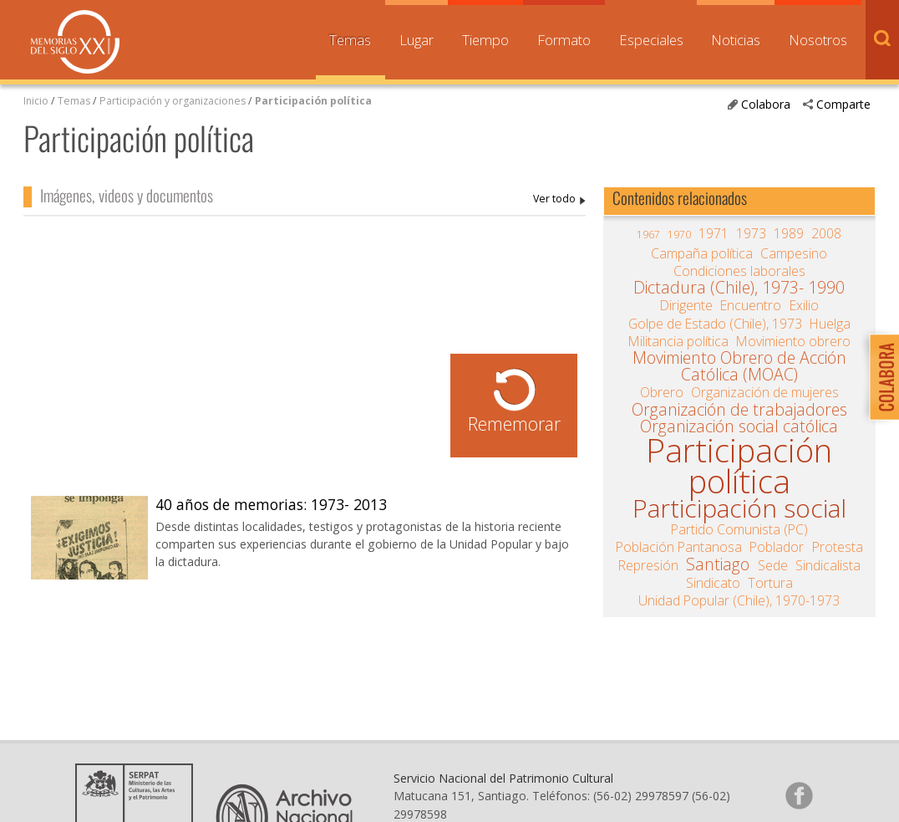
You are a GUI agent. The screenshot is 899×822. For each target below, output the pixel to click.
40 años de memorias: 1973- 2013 (271, 504)
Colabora (765, 104)
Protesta (837, 547)
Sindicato (713, 582)
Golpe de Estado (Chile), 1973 (715, 323)
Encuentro (750, 305)
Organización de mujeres (765, 392)
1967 (648, 234)
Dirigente (686, 305)
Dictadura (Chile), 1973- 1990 (739, 287)
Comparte (843, 104)
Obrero (661, 392)
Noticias (735, 39)
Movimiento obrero (793, 341)
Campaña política (702, 253)
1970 (679, 234)
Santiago (717, 564)
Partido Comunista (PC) (739, 529)
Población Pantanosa (679, 547)
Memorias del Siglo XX (75, 41)
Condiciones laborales (739, 271)
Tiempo (485, 39)
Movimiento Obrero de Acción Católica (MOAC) (739, 366)
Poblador (776, 547)
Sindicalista (828, 565)
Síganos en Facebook (798, 795)
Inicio (35, 101)
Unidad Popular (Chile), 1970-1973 (739, 600)
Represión (648, 565)
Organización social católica (739, 426)
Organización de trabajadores (739, 409)
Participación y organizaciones (172, 101)
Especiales (651, 39)
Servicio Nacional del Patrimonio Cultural (503, 778)
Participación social (739, 508)
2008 (826, 233)
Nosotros (818, 39)
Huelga (830, 323)
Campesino (793, 253)
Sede (773, 565)
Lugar (416, 39)
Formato (564, 39)
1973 (751, 233)
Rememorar (514, 423)
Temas (350, 39)
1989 (789, 233)
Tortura (770, 582)
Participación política (313, 101)
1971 (713, 233)
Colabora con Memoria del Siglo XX (880, 377)
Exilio (804, 305)
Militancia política (678, 341)
